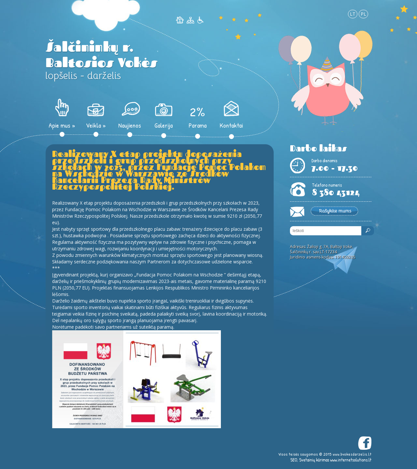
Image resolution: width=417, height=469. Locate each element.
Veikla (96, 125)
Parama (198, 125)
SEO (293, 460)
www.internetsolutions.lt (350, 460)
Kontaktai (231, 125)
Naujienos (129, 125)
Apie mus (62, 125)
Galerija (163, 125)
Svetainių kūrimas (314, 460)
